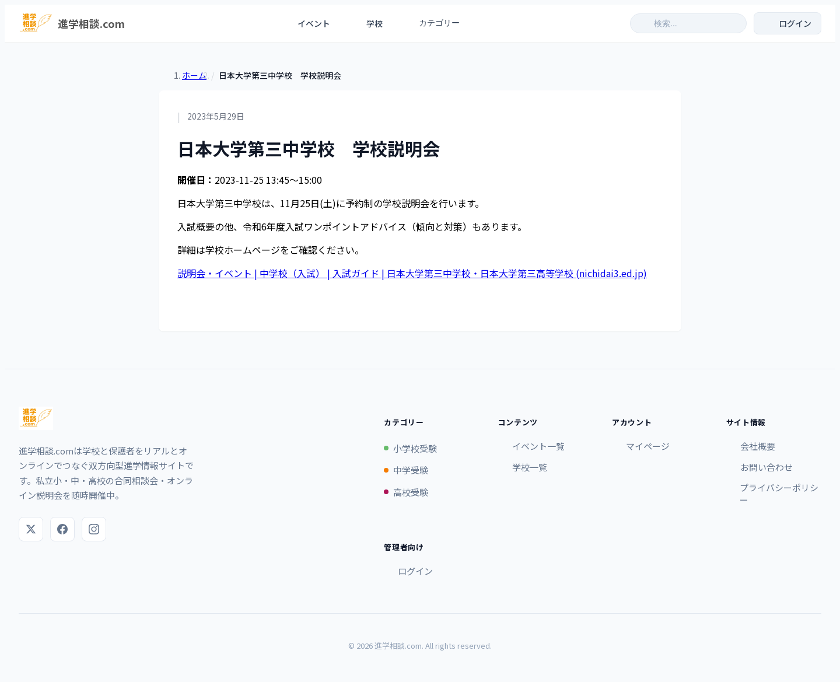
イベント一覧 (531, 446)
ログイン (408, 571)
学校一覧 (522, 467)
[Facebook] (62, 529)
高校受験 (406, 492)
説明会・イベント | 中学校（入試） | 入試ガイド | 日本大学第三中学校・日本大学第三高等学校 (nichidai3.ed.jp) (412, 273)
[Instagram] (94, 529)
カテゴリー (438, 23)
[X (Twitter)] (31, 529)
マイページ (641, 446)
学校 (367, 23)
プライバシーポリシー (772, 493)
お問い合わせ (759, 467)
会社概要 (750, 446)
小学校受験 (410, 448)
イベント (306, 23)
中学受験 (406, 470)
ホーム (194, 75)
